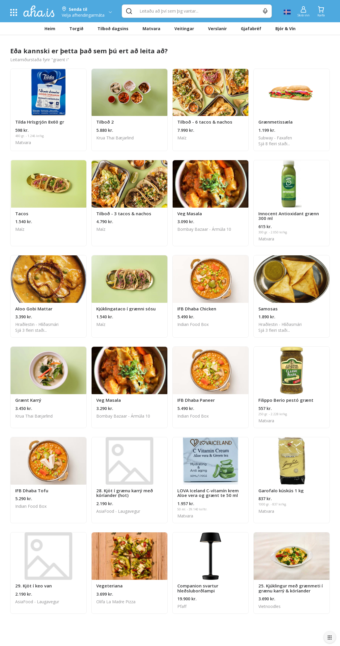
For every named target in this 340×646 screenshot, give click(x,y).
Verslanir (217, 28)
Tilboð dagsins (112, 28)
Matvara (151, 28)
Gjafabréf (251, 28)
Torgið (76, 28)
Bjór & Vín (285, 28)
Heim (49, 28)
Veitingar (184, 28)
